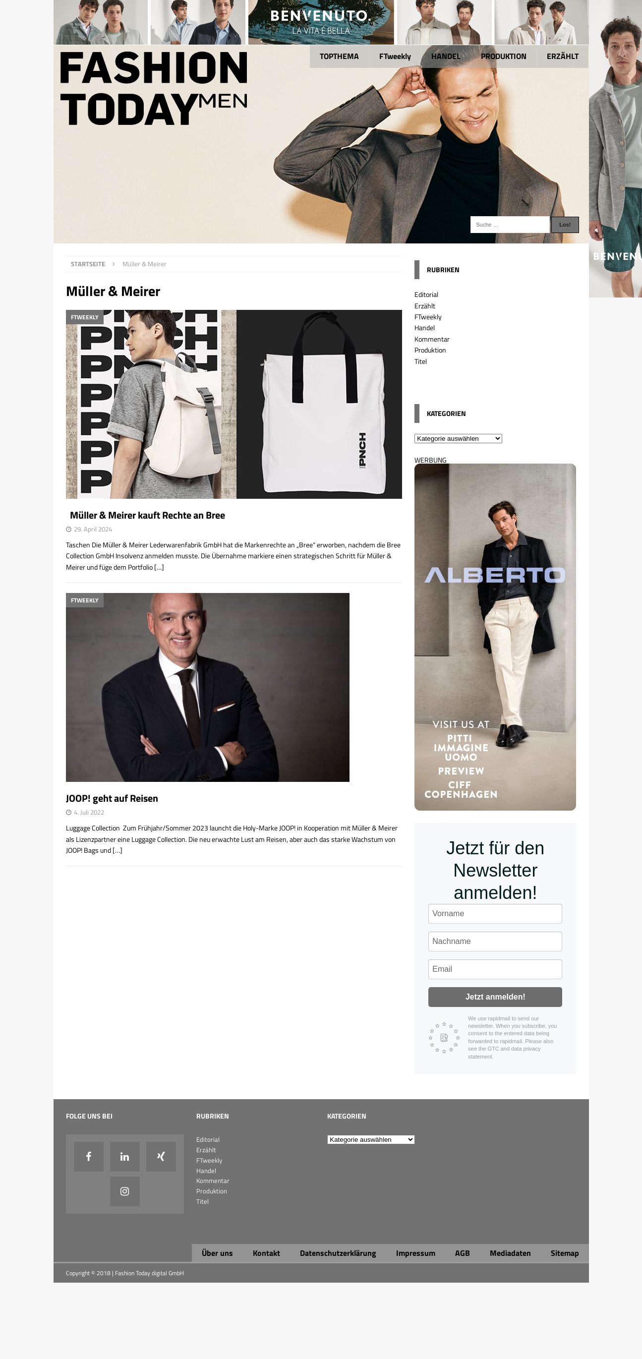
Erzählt (424, 305)
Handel (424, 327)
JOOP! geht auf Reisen (112, 798)
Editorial (426, 294)
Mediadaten (510, 1253)
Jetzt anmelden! (495, 997)
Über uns (217, 1253)
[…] (159, 567)
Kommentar (432, 339)
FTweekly (395, 56)
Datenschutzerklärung (338, 1253)
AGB (462, 1253)
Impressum (415, 1253)
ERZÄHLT (563, 56)
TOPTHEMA (339, 56)
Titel (420, 361)
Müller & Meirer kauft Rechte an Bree (145, 515)
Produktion (430, 350)
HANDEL (446, 56)
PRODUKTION (503, 56)
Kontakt (266, 1253)
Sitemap (565, 1253)
